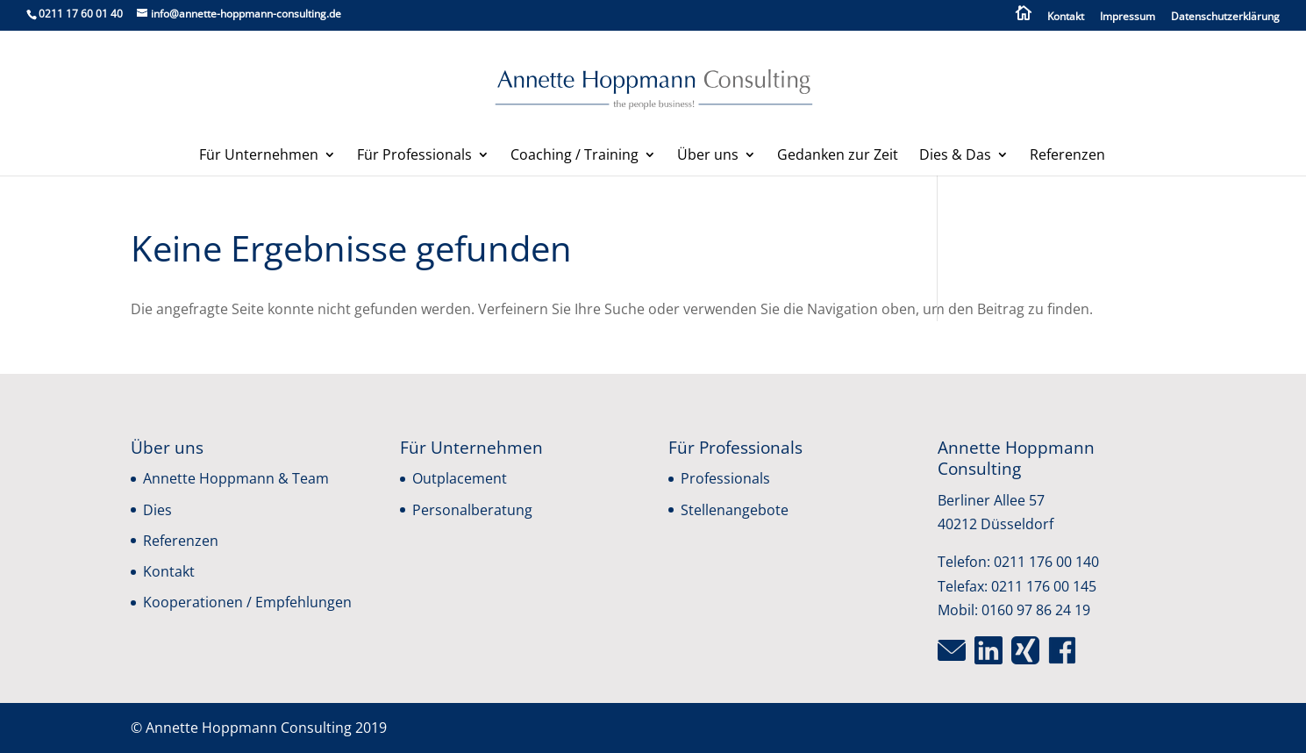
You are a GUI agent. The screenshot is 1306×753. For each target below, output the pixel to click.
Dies (157, 510)
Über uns (708, 156)
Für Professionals (414, 156)
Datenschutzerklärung (1225, 17)
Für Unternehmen (258, 156)
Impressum (1127, 17)
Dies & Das (955, 156)
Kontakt (1065, 17)
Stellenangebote (735, 510)
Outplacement (459, 478)
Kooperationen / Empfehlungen (247, 602)
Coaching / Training (574, 156)
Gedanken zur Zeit (837, 156)
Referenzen (1067, 156)
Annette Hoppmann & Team (236, 478)
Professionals (725, 478)
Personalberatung (472, 510)
